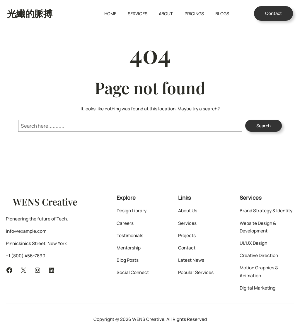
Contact (273, 13)
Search (263, 126)
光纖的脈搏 (29, 13)
